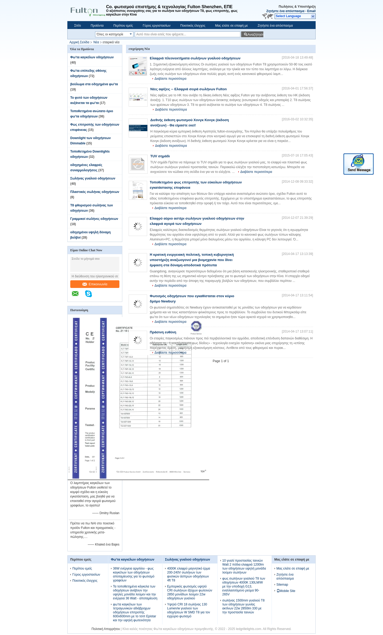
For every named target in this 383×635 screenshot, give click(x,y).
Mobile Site (286, 591)
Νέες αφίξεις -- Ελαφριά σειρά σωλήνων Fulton (188, 89)
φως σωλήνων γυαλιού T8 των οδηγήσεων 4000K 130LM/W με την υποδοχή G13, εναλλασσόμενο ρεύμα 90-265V (243, 586)
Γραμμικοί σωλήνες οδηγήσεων (94, 219)
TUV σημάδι (160, 156)
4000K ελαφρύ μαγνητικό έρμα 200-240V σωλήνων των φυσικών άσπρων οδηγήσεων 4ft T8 (188, 574)
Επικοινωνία (95, 284)
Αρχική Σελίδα (79, 42)
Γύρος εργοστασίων (156, 25)
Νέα (96, 42)
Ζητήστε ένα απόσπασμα (285, 11)
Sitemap (282, 584)
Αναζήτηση (255, 34)
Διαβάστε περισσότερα (170, 78)
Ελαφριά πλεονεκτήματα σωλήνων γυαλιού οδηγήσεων (195, 58)
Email (311, 11)
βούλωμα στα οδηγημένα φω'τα (94, 84)
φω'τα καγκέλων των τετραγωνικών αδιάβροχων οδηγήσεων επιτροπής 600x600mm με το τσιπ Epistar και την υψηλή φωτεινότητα (134, 612)
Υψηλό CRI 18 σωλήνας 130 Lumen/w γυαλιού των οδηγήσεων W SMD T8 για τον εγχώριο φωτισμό (188, 610)
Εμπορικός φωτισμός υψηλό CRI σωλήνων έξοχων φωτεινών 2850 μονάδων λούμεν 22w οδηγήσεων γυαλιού (189, 592)
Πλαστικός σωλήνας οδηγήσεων (94, 192)
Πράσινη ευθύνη (163, 332)
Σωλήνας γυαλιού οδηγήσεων (92, 178)
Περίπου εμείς (123, 25)
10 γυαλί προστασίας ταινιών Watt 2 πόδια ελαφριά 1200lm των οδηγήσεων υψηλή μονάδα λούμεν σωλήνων (244, 566)
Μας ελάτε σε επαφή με (231, 25)
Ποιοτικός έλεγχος (192, 25)
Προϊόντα (97, 25)
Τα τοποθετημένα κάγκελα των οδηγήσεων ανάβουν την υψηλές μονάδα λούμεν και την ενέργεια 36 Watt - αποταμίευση (135, 592)
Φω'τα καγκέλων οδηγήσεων (92, 57)
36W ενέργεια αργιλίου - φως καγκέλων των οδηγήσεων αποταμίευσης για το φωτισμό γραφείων (134, 574)
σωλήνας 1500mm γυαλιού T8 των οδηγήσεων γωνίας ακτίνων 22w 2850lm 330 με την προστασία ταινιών (243, 606)
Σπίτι (77, 25)
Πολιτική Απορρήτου (106, 629)
